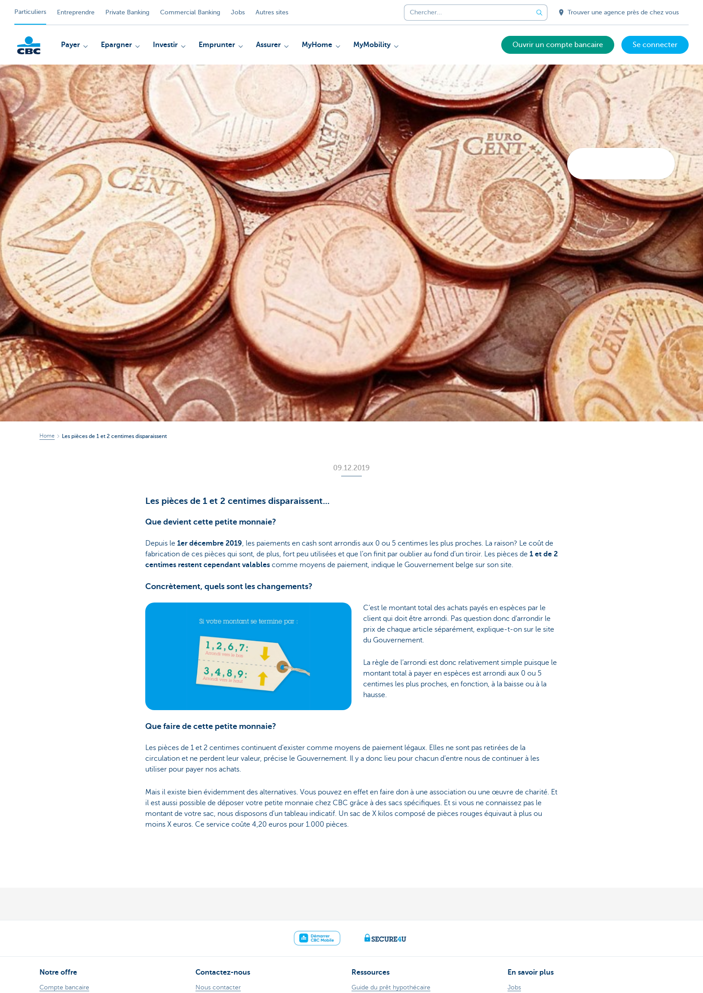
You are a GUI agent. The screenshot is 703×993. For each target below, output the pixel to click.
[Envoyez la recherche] (539, 12)
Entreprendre (76, 12)
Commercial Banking (190, 12)
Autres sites (272, 12)
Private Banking (127, 12)
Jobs (238, 12)
